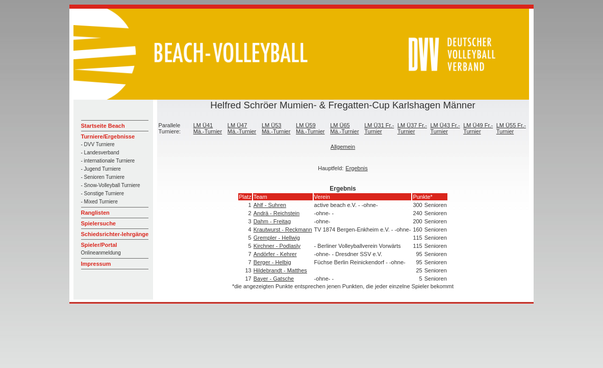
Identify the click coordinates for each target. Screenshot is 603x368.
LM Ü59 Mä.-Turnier (310, 128)
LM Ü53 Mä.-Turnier (276, 128)
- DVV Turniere (98, 144)
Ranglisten (95, 213)
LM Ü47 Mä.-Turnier (242, 128)
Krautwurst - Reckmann (283, 229)
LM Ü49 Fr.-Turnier (478, 128)
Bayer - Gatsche (274, 278)
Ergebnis (356, 168)
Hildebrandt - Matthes (280, 270)
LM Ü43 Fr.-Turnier (445, 128)
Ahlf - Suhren (270, 205)
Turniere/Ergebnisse (108, 136)
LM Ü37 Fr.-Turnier (412, 128)
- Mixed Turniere (99, 201)
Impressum (96, 264)
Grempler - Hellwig (277, 238)
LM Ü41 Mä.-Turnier (207, 128)
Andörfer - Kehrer (275, 254)
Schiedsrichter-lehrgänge (115, 234)
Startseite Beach (103, 126)
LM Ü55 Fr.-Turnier (511, 128)
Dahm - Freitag (272, 221)
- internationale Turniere (108, 161)
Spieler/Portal (99, 245)
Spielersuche (98, 223)
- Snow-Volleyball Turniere (110, 185)
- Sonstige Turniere (102, 193)
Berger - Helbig (272, 262)
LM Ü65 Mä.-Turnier (344, 128)
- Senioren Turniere (103, 177)
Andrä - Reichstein (277, 213)
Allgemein (343, 147)
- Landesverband (100, 152)
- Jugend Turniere (101, 169)
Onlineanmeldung (101, 253)
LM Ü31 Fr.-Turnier (379, 128)
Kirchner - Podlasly (277, 246)
